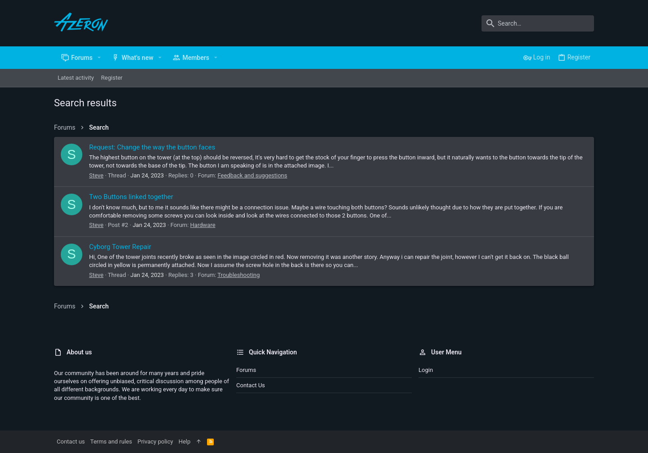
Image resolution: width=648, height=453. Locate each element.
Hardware (203, 225)
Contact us (250, 385)
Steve (96, 175)
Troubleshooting (238, 275)
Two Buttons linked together (131, 197)
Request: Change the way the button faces (152, 147)
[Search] (538, 23)
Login (425, 370)
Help (185, 441)
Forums (246, 370)
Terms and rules (111, 441)
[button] (99, 57)
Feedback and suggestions (252, 175)
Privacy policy (155, 441)
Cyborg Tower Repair (120, 247)
